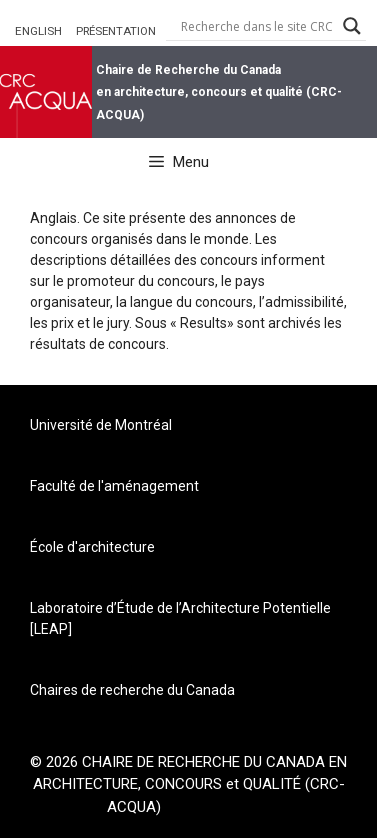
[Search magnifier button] (352, 26)
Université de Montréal (101, 425)
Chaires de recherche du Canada (132, 690)
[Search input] (257, 26)
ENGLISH (38, 31)
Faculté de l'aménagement (114, 486)
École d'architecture (92, 547)
